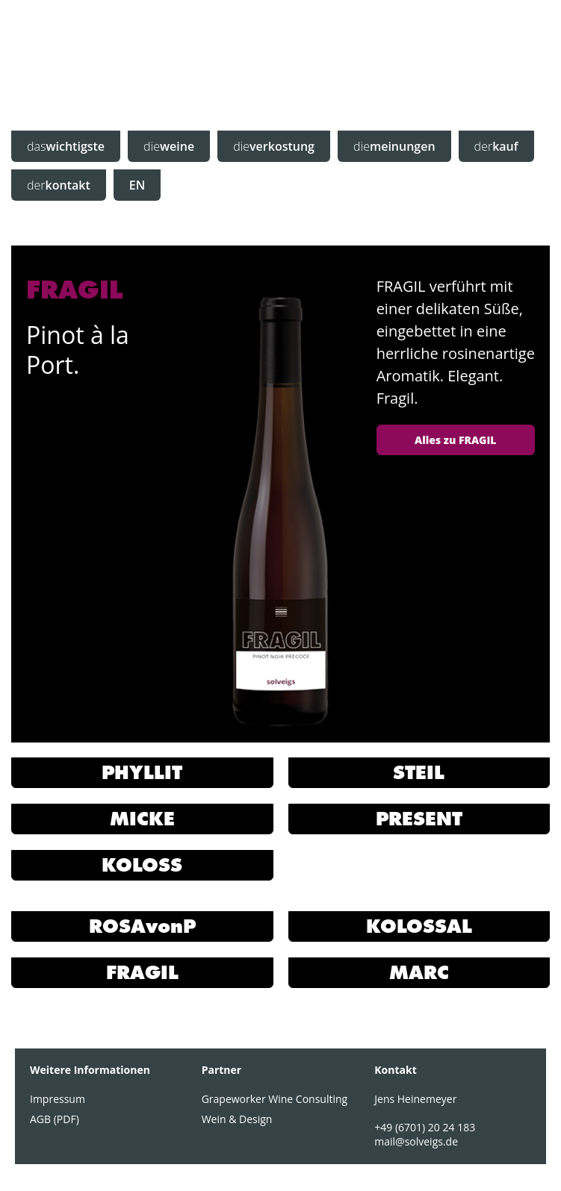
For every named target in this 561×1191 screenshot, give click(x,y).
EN (137, 185)
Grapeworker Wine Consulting (275, 1095)
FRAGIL (142, 970)
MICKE (142, 817)
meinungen (394, 146)
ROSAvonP (142, 924)
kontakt (58, 185)
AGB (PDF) (54, 1115)
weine (168, 146)
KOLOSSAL (419, 924)
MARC (419, 970)
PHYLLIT (142, 772)
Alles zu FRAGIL (455, 440)
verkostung (273, 146)
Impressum (57, 1095)
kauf (496, 146)
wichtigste (66, 146)
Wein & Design (237, 1115)
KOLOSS (142, 863)
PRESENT (419, 817)
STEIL (418, 772)
